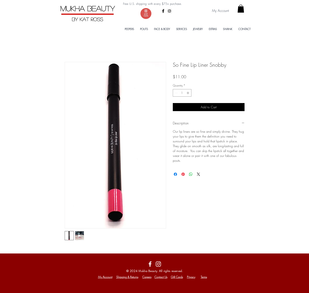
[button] (240, 9)
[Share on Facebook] (175, 174)
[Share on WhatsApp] (190, 174)
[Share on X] (198, 174)
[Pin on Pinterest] (183, 174)
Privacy (191, 277)
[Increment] (188, 92)
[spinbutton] (182, 92)
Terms (204, 277)
